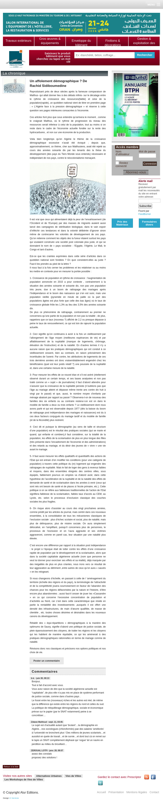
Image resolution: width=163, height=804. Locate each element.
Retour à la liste (11, 766)
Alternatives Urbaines (49, 776)
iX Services (14, 798)
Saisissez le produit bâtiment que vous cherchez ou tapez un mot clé (53, 57)
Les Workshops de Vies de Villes (24, 779)
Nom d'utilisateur (122, 153)
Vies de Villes (73, 776)
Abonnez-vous (136, 172)
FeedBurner (144, 214)
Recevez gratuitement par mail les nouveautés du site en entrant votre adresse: (149, 190)
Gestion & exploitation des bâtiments (144, 43)
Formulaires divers (149, 223)
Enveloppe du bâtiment (81, 43)
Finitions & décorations (113, 43)
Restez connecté (122, 164)
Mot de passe (147, 151)
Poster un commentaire (46, 660)
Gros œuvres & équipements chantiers (49, 43)
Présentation (116, 792)
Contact (154, 792)
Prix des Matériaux (122, 223)
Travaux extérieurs (18, 40)
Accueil (101, 792)
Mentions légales (136, 792)
